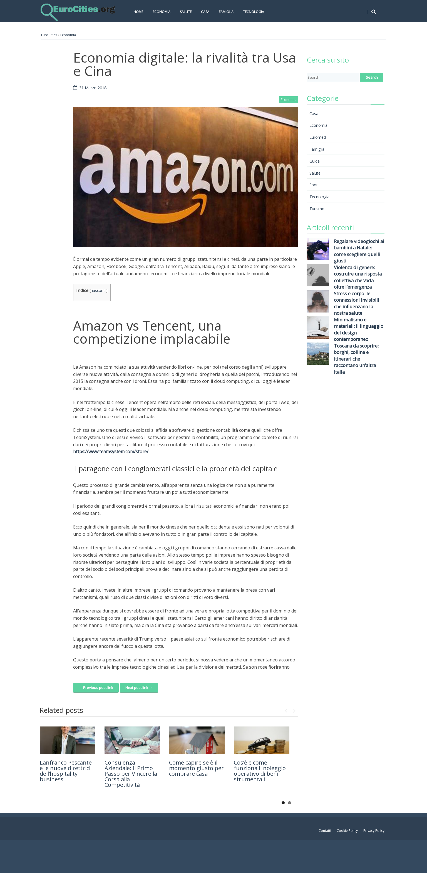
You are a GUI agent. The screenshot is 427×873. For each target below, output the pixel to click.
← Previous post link (96, 687)
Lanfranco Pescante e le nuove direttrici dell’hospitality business (66, 771)
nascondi (98, 290)
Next (294, 709)
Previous (286, 709)
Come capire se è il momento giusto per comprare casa (196, 768)
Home (138, 11)
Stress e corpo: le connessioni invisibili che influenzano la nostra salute (356, 303)
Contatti (325, 830)
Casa (205, 11)
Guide (314, 161)
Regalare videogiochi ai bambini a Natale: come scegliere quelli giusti (359, 251)
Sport (314, 184)
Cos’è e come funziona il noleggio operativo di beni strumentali (260, 771)
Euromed (317, 137)
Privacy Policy (373, 830)
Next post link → (139, 687)
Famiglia (226, 11)
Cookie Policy (347, 830)
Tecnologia (253, 11)
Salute (186, 11)
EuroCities (49, 35)
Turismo (316, 208)
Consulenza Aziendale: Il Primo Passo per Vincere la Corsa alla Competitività (131, 773)
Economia (161, 11)
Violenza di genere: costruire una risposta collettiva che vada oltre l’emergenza (358, 277)
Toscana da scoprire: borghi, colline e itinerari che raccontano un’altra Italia (356, 359)
